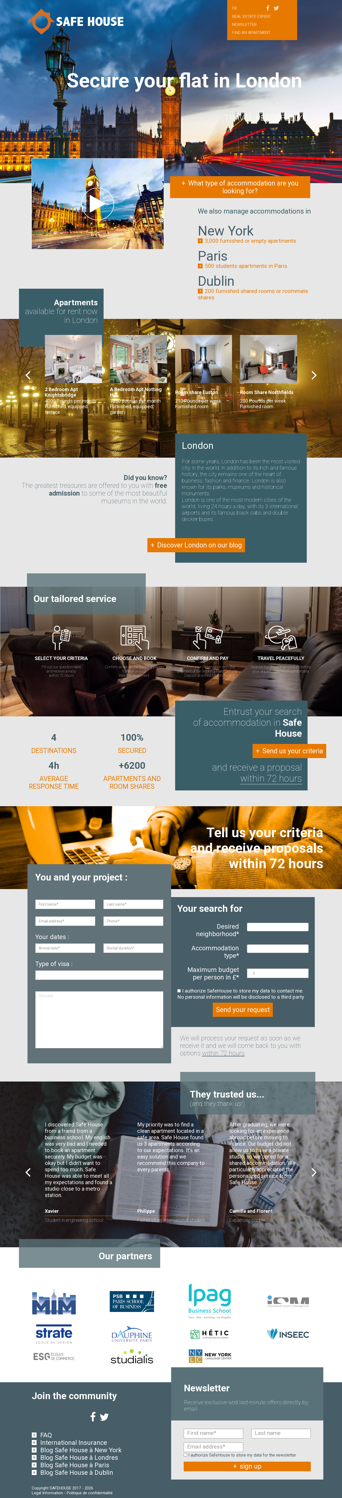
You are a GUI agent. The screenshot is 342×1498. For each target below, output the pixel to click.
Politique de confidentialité (90, 1492)
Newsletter (244, 24)
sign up (247, 1466)
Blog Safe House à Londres (79, 1457)
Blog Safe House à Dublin (76, 1472)
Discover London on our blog (196, 545)
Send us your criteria (289, 751)
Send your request (243, 1010)
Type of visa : (54, 964)
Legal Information (47, 1492)
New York (226, 231)
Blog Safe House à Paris (74, 1464)
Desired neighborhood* (217, 930)
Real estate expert (251, 16)
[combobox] (278, 927)
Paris (212, 256)
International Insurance (73, 1442)
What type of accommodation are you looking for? (240, 187)
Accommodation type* (215, 951)
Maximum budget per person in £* (213, 973)
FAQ (46, 1434)
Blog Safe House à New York (81, 1449)
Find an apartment (251, 32)
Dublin (216, 281)
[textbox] (250, 926)
